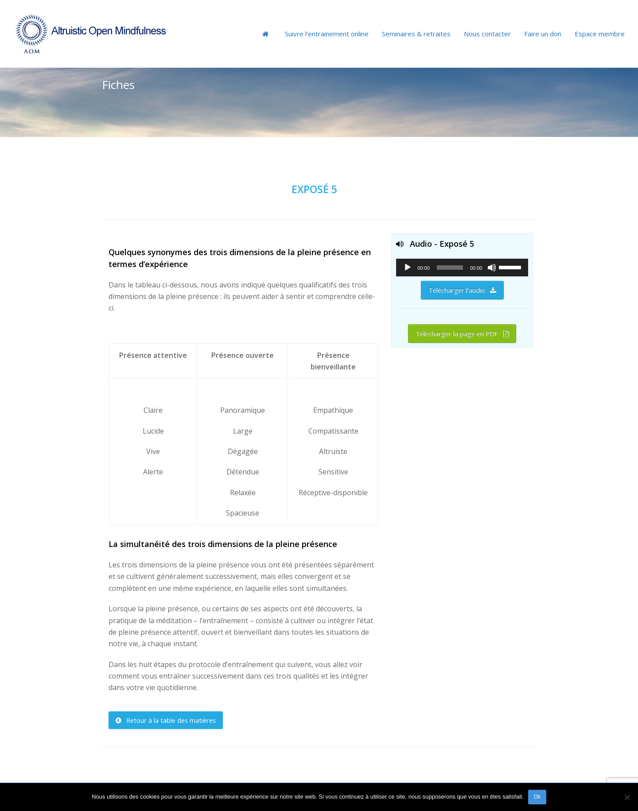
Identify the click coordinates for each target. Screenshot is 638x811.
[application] (462, 267)
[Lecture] (407, 267)
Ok (537, 797)
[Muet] (491, 267)
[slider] (450, 267)
